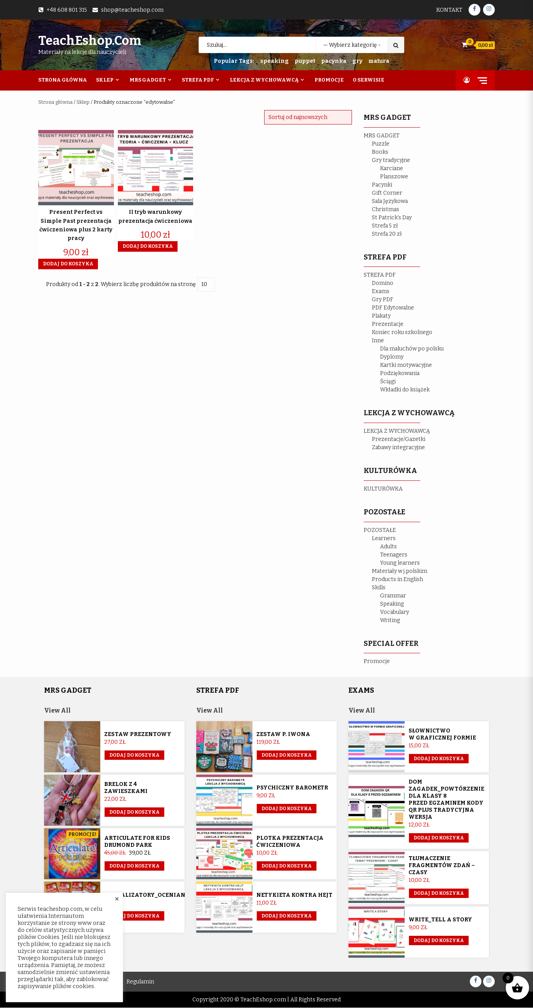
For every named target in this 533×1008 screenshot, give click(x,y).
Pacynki (382, 184)
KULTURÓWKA (383, 488)
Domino (382, 283)
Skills (379, 587)
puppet (305, 61)
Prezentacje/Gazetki (398, 439)
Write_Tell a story (440, 920)
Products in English (397, 579)
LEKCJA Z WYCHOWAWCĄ (397, 431)
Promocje (329, 80)
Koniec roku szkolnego (402, 332)
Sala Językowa (390, 201)
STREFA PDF (380, 275)
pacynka (333, 61)
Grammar (393, 595)
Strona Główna (62, 80)
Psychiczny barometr (292, 788)
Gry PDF (382, 299)
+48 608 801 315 (66, 10)
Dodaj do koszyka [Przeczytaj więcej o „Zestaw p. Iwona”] (286, 755)
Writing (390, 620)
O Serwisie (368, 80)
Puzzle (380, 143)
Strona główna (55, 102)
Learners (384, 538)
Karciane (391, 168)
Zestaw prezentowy (137, 734)
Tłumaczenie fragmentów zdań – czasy (442, 865)
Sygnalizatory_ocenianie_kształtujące (171, 895)
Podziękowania (399, 373)
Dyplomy (391, 357)
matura (378, 61)
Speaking (392, 604)
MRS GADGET (382, 135)
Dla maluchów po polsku (412, 348)
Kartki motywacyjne (406, 365)
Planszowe (394, 176)
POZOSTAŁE (380, 530)
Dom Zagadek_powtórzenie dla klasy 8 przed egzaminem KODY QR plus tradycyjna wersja (446, 799)
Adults (388, 546)
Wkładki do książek (405, 389)
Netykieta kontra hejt (294, 895)
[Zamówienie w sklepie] (308, 117)
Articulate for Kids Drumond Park (137, 841)
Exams (380, 291)
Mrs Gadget (148, 80)
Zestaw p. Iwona (283, 734)
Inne (378, 340)
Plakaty (381, 316)
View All (57, 710)
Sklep (105, 80)
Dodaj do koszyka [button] (68, 264)
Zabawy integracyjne (398, 447)
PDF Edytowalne (393, 307)
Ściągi (388, 381)
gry (357, 61)
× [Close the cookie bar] (117, 899)
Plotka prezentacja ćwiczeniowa (289, 841)
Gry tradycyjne (391, 160)
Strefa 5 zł (385, 225)
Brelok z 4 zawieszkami (125, 788)
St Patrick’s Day (392, 217)
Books (380, 152)
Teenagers (393, 554)
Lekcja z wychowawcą (264, 80)
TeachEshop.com (89, 40)
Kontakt (449, 10)
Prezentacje (387, 324)
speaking (274, 61)
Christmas (385, 209)
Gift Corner (387, 193)
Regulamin (140, 982)
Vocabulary (394, 612)
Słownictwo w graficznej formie (442, 734)
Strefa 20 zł (387, 234)
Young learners (400, 563)
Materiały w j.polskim (399, 571)
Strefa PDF (198, 80)
